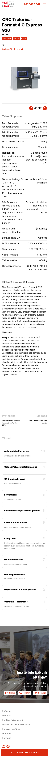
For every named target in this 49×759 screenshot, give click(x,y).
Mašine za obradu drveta (16, 724)
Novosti (6, 733)
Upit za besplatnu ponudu (24, 752)
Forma (10, 692)
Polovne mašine (11, 729)
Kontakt (6, 738)
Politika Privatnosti (12, 720)
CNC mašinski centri (12, 49)
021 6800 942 (32, 4)
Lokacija (40, 692)
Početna (6, 711)
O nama (6, 715)
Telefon (24, 692)
